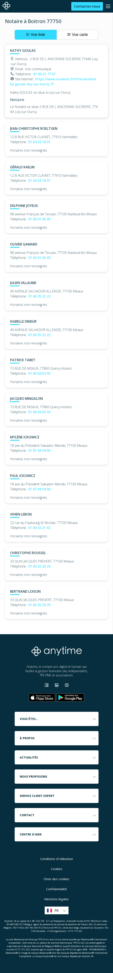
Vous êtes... (58, 719)
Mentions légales (56, 899)
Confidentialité (56, 889)
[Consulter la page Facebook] (47, 685)
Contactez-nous (87, 6)
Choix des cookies (56, 879)
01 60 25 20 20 (39, 566)
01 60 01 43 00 (39, 219)
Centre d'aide (58, 834)
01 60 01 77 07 (44, 74)
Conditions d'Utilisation (56, 859)
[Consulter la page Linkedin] (57, 685)
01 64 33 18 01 (39, 142)
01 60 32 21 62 (39, 527)
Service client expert (58, 796)
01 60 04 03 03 (39, 373)
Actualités (58, 757)
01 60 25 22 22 (39, 296)
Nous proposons (58, 776)
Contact (58, 815)
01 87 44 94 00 (39, 450)
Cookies (56, 869)
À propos (58, 738)
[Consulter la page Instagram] (66, 685)
